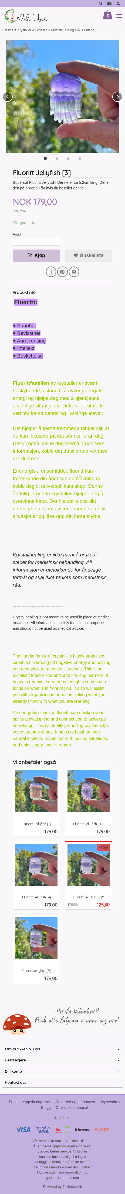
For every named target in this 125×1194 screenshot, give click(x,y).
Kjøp (36, 255)
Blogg (46, 1107)
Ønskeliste (88, 255)
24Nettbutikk (72, 1187)
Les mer (72, 1178)
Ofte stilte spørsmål (72, 1107)
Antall (17, 234)
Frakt (13, 1102)
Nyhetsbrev (110, 1102)
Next (122, 96)
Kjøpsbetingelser (36, 1102)
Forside (7, 30)
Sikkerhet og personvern (75, 1102)
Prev (12, 96)
